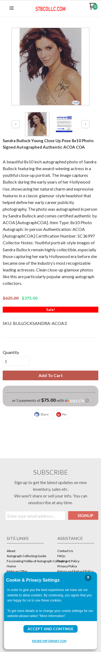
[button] (11, 8)
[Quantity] (16, 361)
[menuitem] (25, 551)
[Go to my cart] (93, 8)
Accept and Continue (50, 628)
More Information (49, 641)
